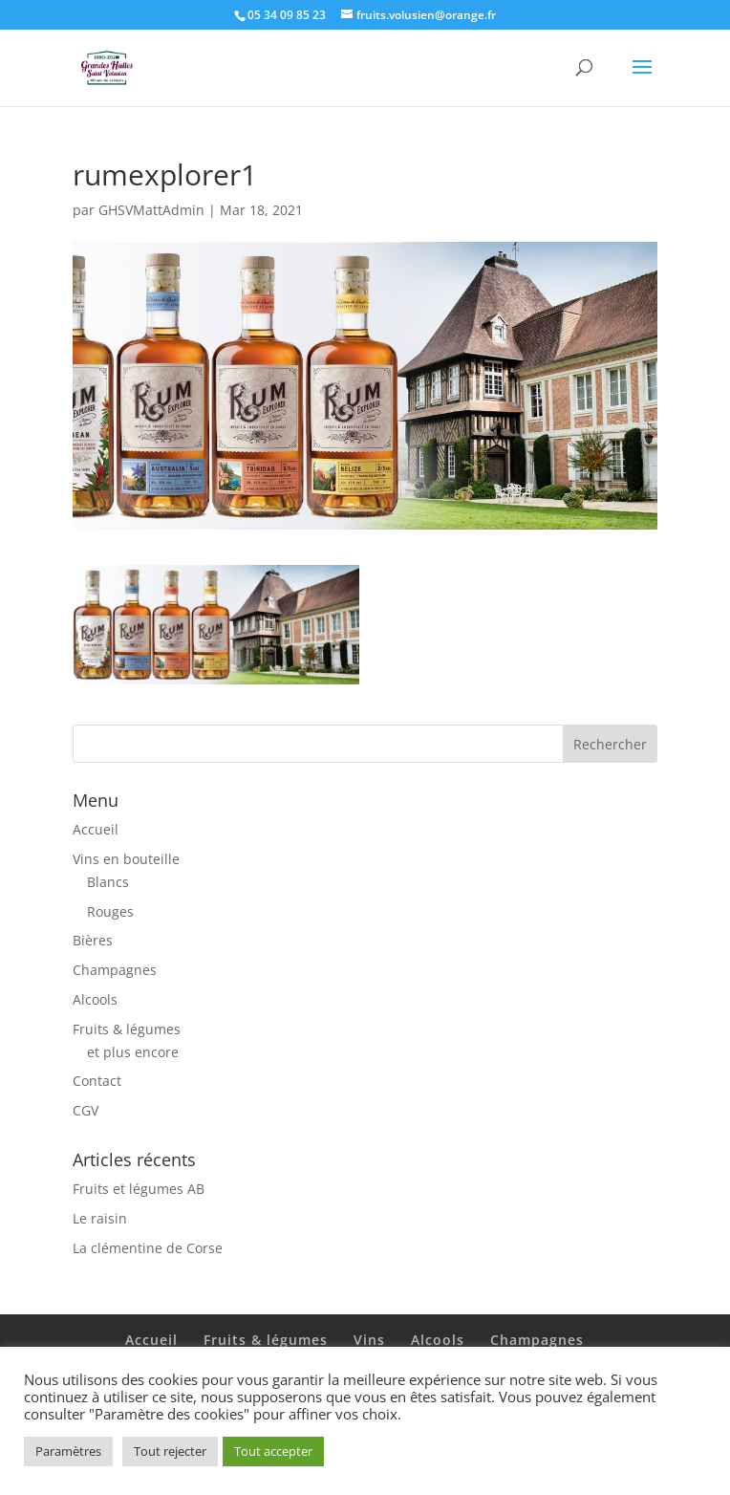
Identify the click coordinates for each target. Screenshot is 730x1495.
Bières (93, 940)
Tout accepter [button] (273, 1451)
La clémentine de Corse (148, 1248)
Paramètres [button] (68, 1451)
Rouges (110, 911)
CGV (85, 1110)
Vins (369, 1340)
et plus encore (133, 1052)
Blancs (108, 882)
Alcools (95, 999)
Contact (97, 1081)
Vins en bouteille (126, 859)
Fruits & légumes (127, 1029)
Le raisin (100, 1218)
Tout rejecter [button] (170, 1451)
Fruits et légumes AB (138, 1189)
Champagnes (115, 970)
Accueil (95, 829)
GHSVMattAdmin (151, 210)
